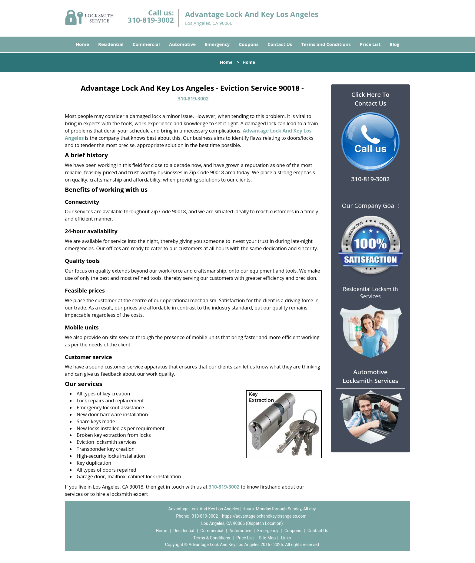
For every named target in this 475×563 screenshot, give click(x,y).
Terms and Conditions (325, 44)
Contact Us (279, 44)
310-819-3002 (151, 20)
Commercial (146, 44)
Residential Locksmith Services (370, 292)
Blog (394, 44)
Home (82, 44)
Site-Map (267, 537)
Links (286, 537)
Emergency (217, 44)
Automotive (182, 44)
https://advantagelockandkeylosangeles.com (264, 516)
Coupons (248, 44)
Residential (111, 44)
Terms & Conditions (211, 537)
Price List (370, 44)
